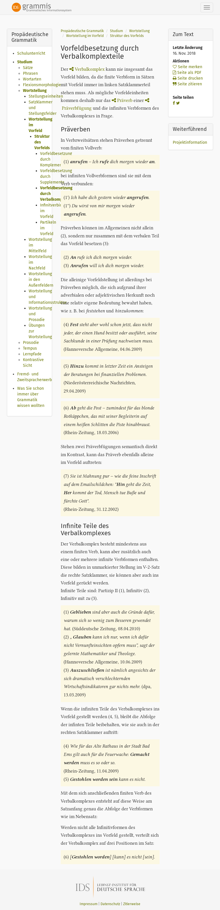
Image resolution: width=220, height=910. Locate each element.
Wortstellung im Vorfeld (85, 36)
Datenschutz (110, 904)
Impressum (88, 904)
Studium (24, 62)
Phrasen (30, 73)
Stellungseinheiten (46, 96)
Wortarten (32, 79)
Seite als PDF (187, 72)
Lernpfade (32, 354)
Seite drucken (188, 78)
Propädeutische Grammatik (82, 31)
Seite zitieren (187, 84)
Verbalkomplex (87, 69)
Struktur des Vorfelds (127, 36)
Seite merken (187, 66)
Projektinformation (190, 142)
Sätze (28, 67)
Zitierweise (131, 904)
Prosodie (31, 342)
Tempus (30, 348)
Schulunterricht (31, 53)
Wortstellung (35, 90)
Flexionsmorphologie (42, 84)
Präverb (122, 100)
